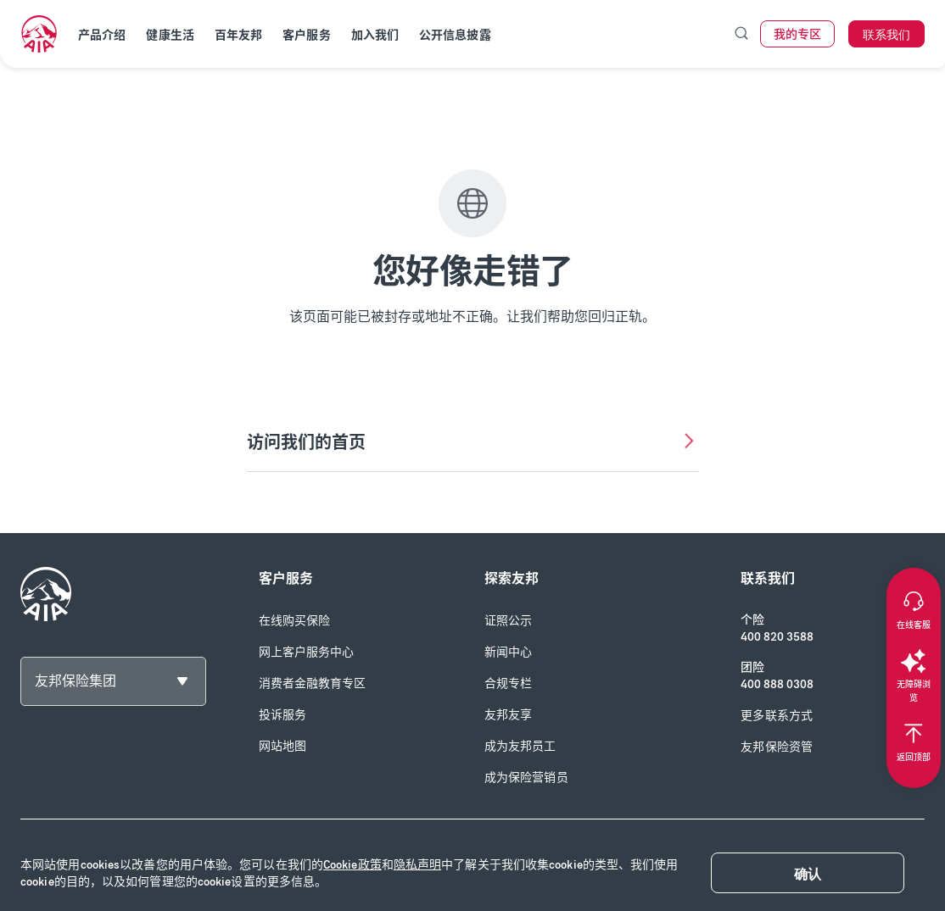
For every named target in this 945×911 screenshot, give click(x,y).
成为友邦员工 (520, 746)
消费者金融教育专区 (312, 683)
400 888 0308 (777, 684)
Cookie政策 (352, 865)
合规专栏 (508, 683)
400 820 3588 (777, 637)
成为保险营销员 (526, 777)
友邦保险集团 (75, 681)
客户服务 (306, 35)
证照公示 (508, 621)
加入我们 (375, 35)
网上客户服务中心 (307, 652)
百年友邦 (238, 35)
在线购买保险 (295, 621)
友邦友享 (508, 715)
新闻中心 (508, 652)
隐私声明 (417, 865)
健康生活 (169, 35)
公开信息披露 (455, 35)
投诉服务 (282, 715)
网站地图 (282, 746)
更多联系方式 (777, 715)
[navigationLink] (39, 34)
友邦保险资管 (777, 747)
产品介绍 (102, 35)
